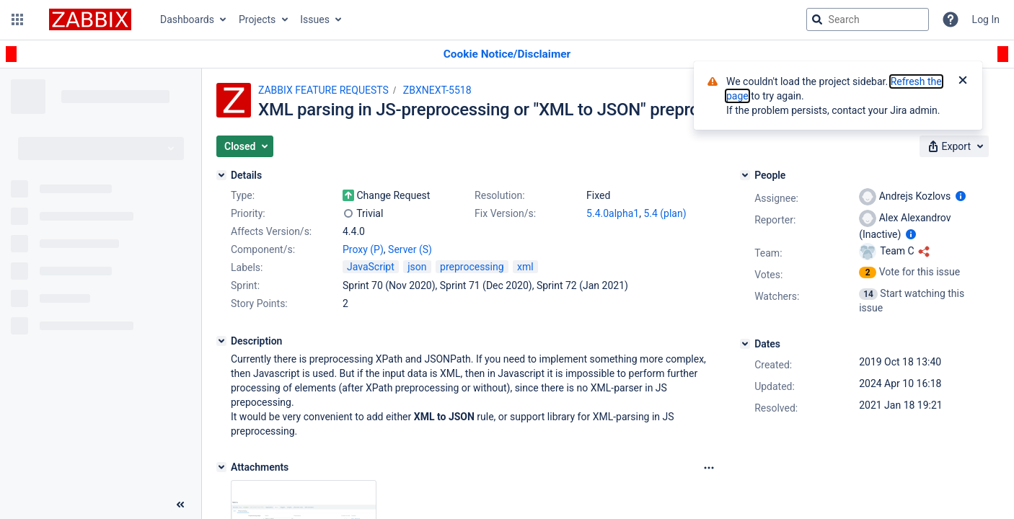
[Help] (950, 19)
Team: (768, 253)
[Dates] (745, 344)
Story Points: (259, 303)
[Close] (963, 81)
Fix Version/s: (505, 213)
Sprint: (245, 285)
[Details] (221, 175)
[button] (17, 19)
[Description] (221, 341)
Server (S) (410, 249)
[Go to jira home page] (90, 19)
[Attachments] (221, 467)
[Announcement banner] (507, 54)
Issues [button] (315, 19)
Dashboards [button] (187, 19)
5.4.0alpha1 (612, 213)
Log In (986, 19)
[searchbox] (867, 19)
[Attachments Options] (709, 467)
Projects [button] (257, 19)
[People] (745, 175)
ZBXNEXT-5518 (437, 90)
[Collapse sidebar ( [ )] (180, 504)
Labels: (247, 267)
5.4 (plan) (664, 213)
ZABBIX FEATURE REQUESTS (323, 90)
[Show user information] (960, 196)
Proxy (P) (363, 249)
